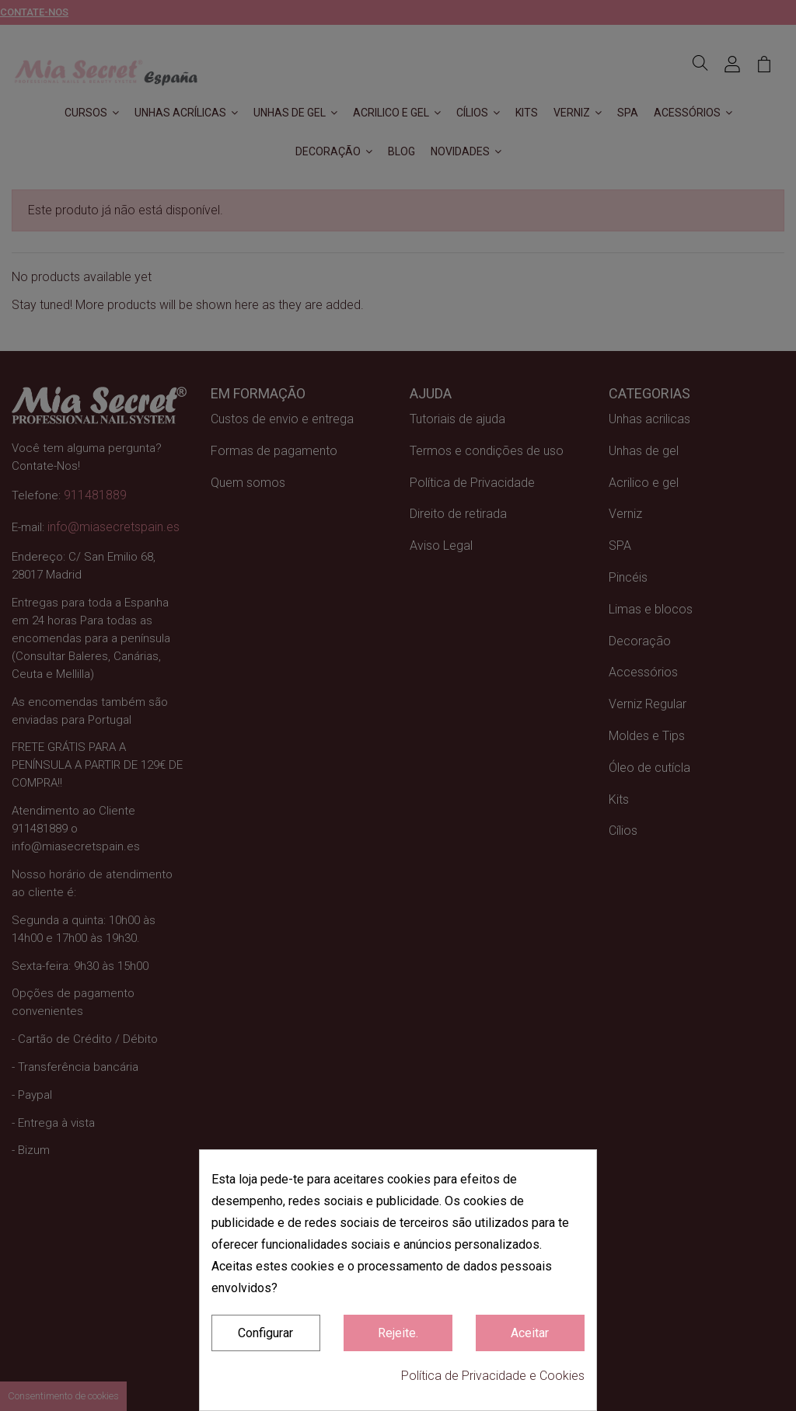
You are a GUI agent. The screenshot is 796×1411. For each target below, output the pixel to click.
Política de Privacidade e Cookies (493, 1375)
